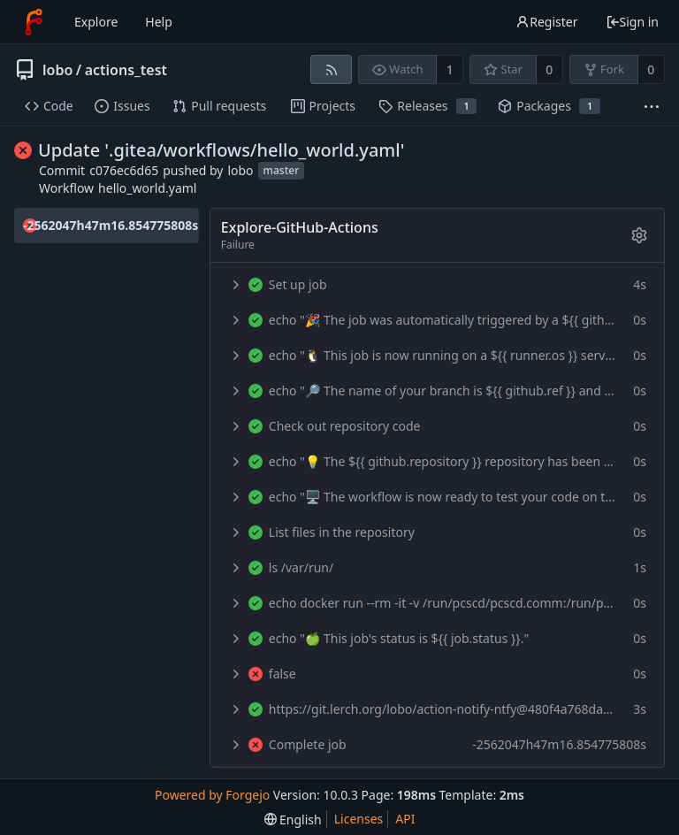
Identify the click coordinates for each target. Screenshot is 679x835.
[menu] (293, 819)
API (405, 818)
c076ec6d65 (123, 170)
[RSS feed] (331, 69)
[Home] (33, 22)
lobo (57, 70)
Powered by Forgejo (212, 794)
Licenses (359, 818)
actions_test (126, 70)
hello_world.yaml (147, 188)
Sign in (632, 21)
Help (158, 21)
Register (546, 21)
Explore (96, 21)
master (281, 170)
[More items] (651, 107)
